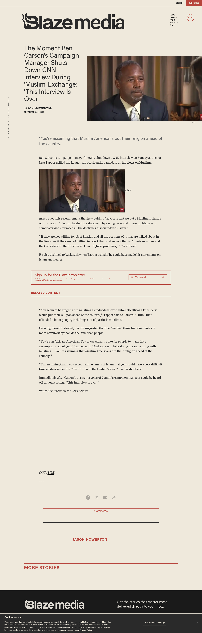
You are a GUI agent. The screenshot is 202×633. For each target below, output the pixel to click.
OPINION (173, 17)
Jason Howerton (38, 108)
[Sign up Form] (148, 277)
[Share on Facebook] (88, 497)
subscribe (194, 3)
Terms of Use (70, 279)
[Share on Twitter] (96, 497)
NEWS (172, 15)
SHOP (172, 25)
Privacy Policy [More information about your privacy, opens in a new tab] (86, 630)
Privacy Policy (59, 279)
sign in (179, 3)
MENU (190, 18)
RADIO (173, 20)
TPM (50, 472)
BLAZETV (174, 23)
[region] (101, 623)
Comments (101, 511)
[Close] (198, 623)
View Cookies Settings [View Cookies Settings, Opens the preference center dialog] (155, 623)
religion (66, 315)
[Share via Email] (105, 497)
